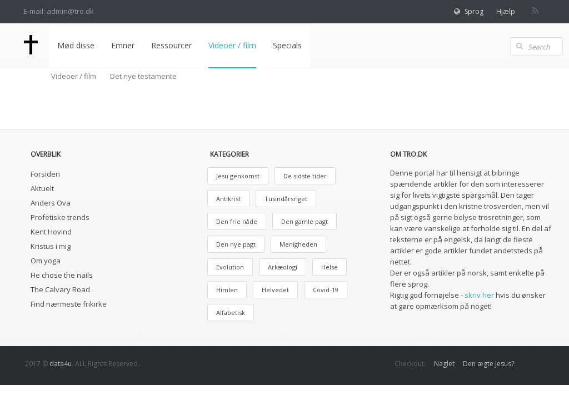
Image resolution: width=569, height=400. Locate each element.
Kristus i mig (51, 246)
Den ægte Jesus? (488, 363)
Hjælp (505, 11)
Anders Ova (51, 203)
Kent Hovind (51, 232)
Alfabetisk (230, 312)
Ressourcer (171, 45)
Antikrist (228, 198)
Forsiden (45, 174)
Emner (122, 45)
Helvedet (275, 290)
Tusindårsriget (285, 198)
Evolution (230, 267)
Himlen (227, 290)
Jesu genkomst (237, 176)
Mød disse (75, 45)
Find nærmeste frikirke (69, 304)
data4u (60, 363)
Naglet (444, 363)
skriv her (479, 295)
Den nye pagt (236, 244)
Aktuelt (42, 188)
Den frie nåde (236, 221)
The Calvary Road (60, 289)
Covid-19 (325, 290)
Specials (287, 45)
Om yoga (46, 261)
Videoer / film (232, 45)
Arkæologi (282, 267)
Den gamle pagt (304, 221)
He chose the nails (62, 275)
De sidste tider (305, 176)
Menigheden (298, 244)
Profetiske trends (60, 217)
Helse (329, 267)
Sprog (474, 11)
